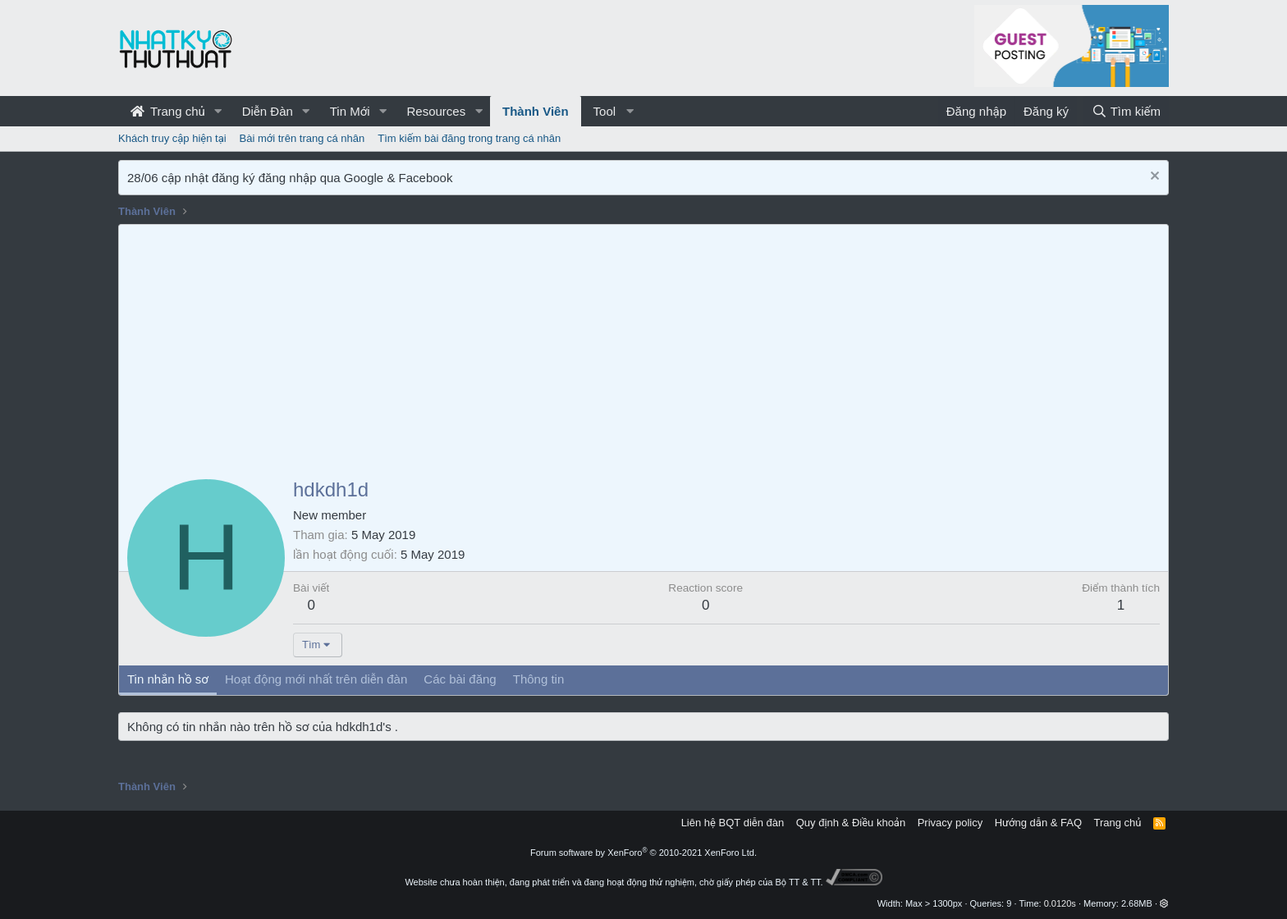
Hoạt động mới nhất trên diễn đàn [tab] (316, 679)
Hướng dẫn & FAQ (1038, 822)
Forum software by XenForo (643, 852)
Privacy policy (950, 822)
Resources (435, 111)
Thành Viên (535, 111)
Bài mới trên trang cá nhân (302, 138)
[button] (218, 111)
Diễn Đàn (267, 111)
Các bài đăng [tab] (460, 679)
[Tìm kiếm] (1126, 111)
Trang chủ (168, 111)
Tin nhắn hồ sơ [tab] (167, 679)
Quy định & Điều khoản (850, 822)
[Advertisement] (643, 348)
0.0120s (1060, 903)
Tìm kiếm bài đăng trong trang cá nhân (469, 138)
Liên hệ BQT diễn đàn (733, 822)
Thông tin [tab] (539, 679)
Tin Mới (350, 111)
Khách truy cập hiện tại (172, 138)
